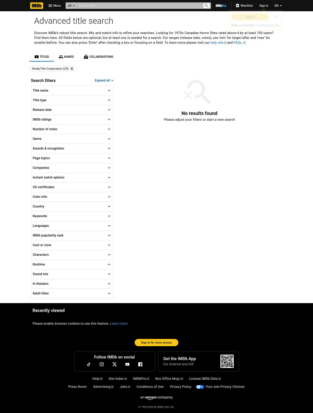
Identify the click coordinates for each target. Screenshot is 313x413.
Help (97, 379)
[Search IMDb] (138, 5)
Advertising (103, 387)
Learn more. (119, 323)
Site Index (118, 379)
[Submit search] (206, 5)
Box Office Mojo (169, 379)
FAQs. (239, 42)
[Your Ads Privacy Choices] (200, 387)
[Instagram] (101, 364)
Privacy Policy (180, 387)
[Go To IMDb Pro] (221, 5)
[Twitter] (114, 364)
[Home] (36, 5)
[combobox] (138, 5)
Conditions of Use (150, 387)
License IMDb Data (205, 379)
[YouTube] (127, 364)
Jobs (125, 387)
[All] (71, 5)
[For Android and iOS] (227, 361)
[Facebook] (140, 364)
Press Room (77, 387)
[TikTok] (89, 364)
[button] (72, 90)
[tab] (41, 57)
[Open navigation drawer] (54, 5)
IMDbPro (141, 379)
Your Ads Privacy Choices (225, 387)
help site (218, 42)
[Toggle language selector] (277, 5)
